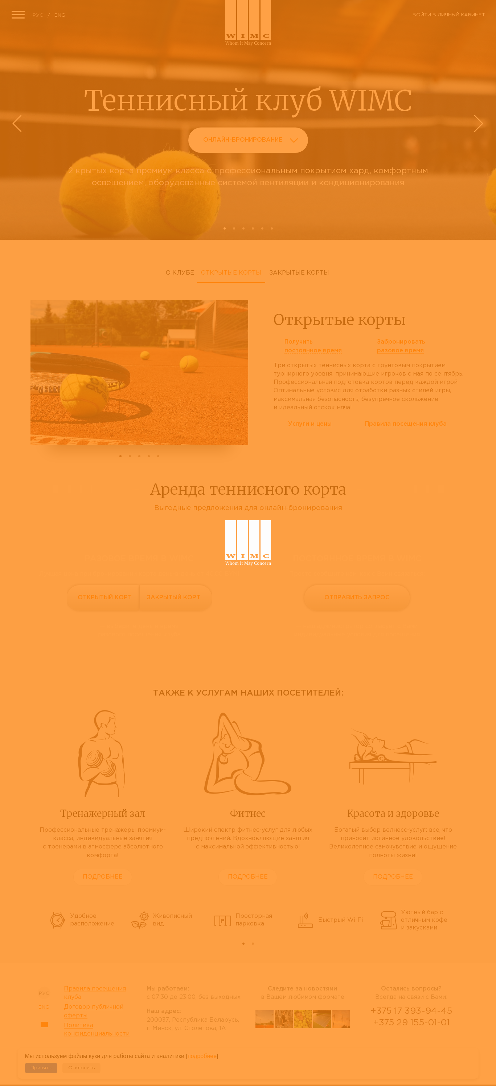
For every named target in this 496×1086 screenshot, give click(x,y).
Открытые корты (231, 273)
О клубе (180, 273)
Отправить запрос (357, 597)
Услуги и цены (310, 424)
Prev (18, 123)
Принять (40, 1068)
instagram (322, 1046)
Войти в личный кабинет (449, 15)
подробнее (202, 1056)
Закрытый (173, 597)
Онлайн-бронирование (252, 141)
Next (478, 123)
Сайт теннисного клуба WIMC (248, 23)
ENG (59, 15)
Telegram (429, 1042)
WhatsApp (411, 1042)
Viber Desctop (394, 1042)
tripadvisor (303, 1046)
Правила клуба (406, 424)
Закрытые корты (299, 273)
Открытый (105, 597)
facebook (283, 1046)
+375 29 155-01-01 (411, 1023)
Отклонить (81, 1068)
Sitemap (44, 1024)
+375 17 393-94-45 (411, 1011)
